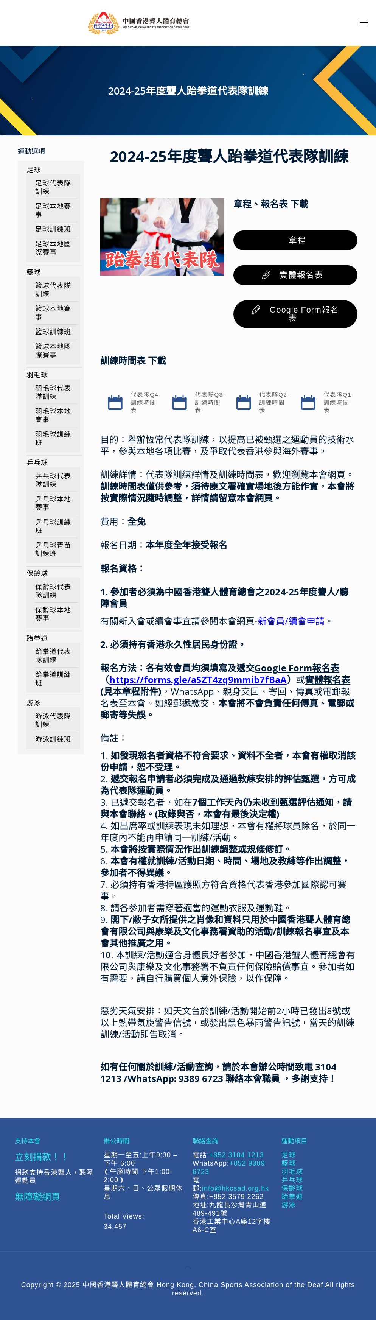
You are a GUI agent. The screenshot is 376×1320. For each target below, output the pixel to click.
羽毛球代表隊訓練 (53, 392)
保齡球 (37, 574)
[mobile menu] (363, 22)
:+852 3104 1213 (235, 1155)
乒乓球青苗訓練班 (53, 549)
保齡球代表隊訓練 (53, 591)
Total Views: (125, 1216)
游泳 (33, 703)
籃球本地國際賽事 (53, 351)
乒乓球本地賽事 (53, 503)
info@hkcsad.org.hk (235, 1188)
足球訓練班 (53, 229)
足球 (33, 170)
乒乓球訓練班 (53, 526)
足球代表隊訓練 (53, 187)
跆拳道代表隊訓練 (53, 656)
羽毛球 (37, 375)
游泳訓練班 (53, 739)
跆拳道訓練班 (53, 679)
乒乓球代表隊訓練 (53, 480)
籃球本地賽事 (53, 313)
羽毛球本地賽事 (53, 415)
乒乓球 (37, 463)
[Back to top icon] (188, 1267)
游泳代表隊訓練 (53, 720)
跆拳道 (37, 638)
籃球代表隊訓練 (53, 290)
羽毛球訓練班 (53, 439)
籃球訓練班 (53, 332)
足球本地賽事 (53, 210)
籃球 (33, 272)
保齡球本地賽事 (53, 614)
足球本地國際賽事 (53, 248)
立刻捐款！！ (42, 1156)
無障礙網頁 (37, 1196)
